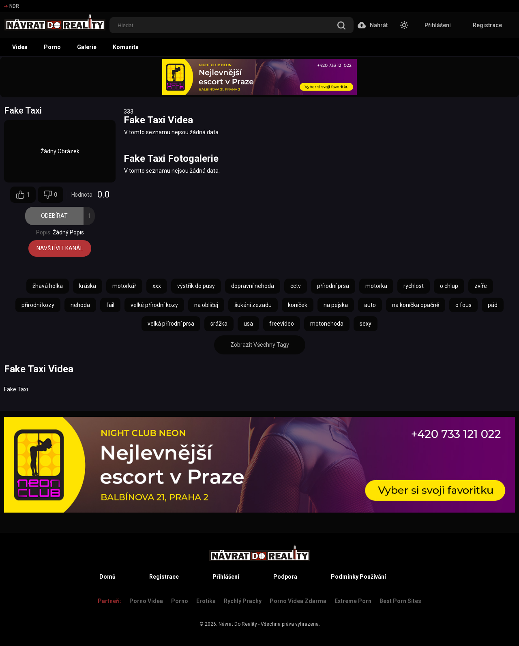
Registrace (487, 25)
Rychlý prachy (243, 601)
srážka (218, 323)
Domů (107, 576)
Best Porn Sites (400, 601)
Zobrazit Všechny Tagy (259, 344)
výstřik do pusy (196, 286)
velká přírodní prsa (171, 323)
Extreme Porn (353, 601)
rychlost (413, 286)
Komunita (126, 47)
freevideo (281, 323)
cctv (295, 286)
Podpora (285, 576)
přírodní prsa (333, 286)
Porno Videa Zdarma (298, 601)
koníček (297, 305)
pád (493, 305)
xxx (156, 286)
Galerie (87, 47)
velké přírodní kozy (154, 305)
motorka (376, 286)
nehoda (80, 305)
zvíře (480, 286)
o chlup (449, 286)
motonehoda (326, 323)
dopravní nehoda (252, 286)
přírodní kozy (37, 305)
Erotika (206, 601)
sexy (365, 323)
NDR (11, 6)
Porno (52, 47)
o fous (463, 305)
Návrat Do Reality (238, 624)
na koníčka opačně (415, 305)
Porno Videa (146, 601)
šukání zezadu (253, 305)
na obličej (206, 305)
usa (248, 323)
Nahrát (373, 25)
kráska (87, 286)
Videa (20, 47)
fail (110, 305)
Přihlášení (438, 25)
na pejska (336, 305)
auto (370, 305)
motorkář (124, 286)
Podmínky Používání (358, 576)
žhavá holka (47, 286)
